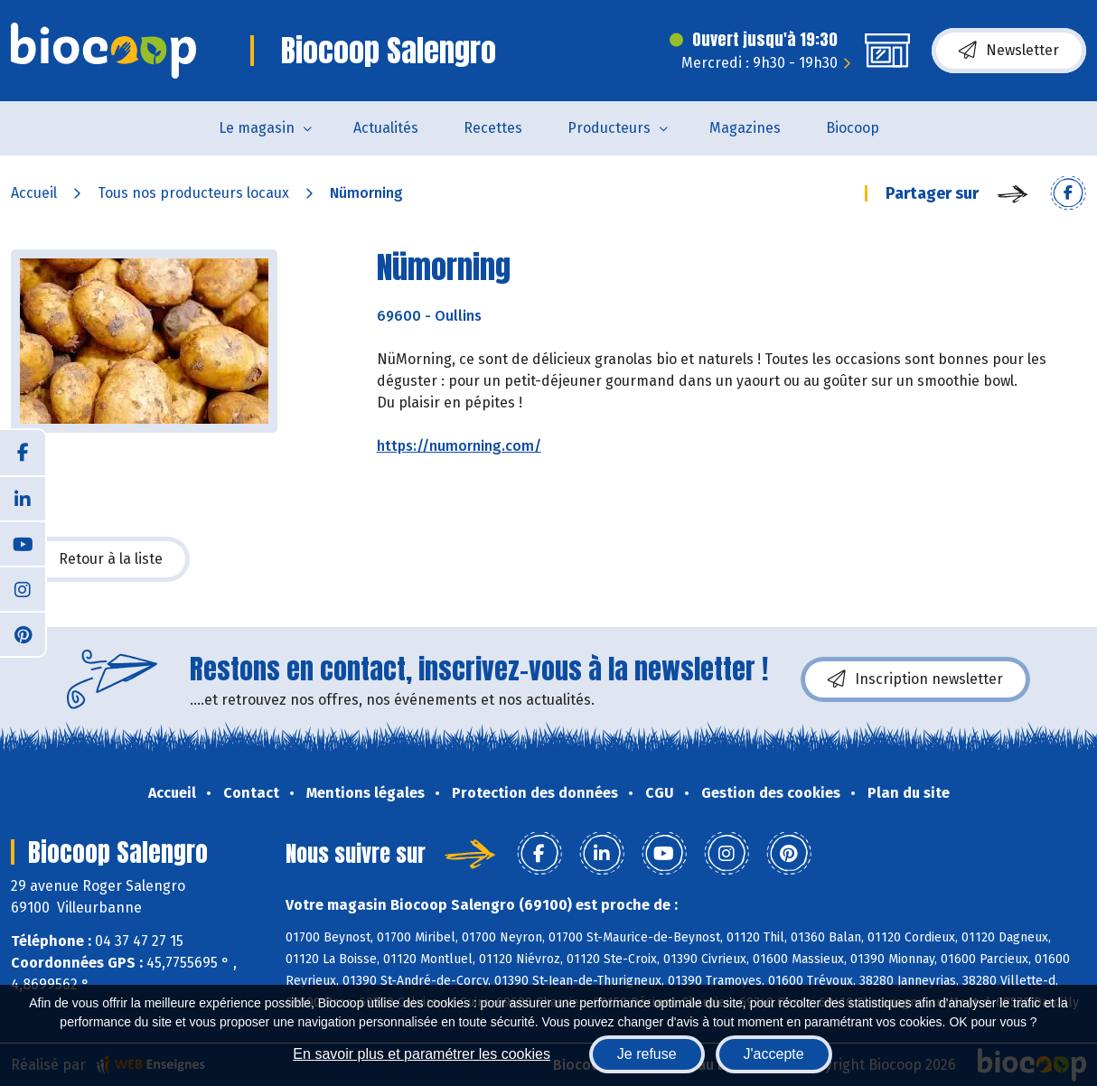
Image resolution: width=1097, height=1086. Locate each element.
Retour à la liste (100, 559)
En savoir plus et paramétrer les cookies (421, 1054)
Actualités (385, 127)
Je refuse (647, 1054)
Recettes (493, 127)
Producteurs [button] (609, 127)
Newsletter (1009, 51)
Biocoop (852, 127)
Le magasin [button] (257, 127)
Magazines (745, 127)
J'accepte (774, 1054)
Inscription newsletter (915, 679)
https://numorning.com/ (459, 445)
